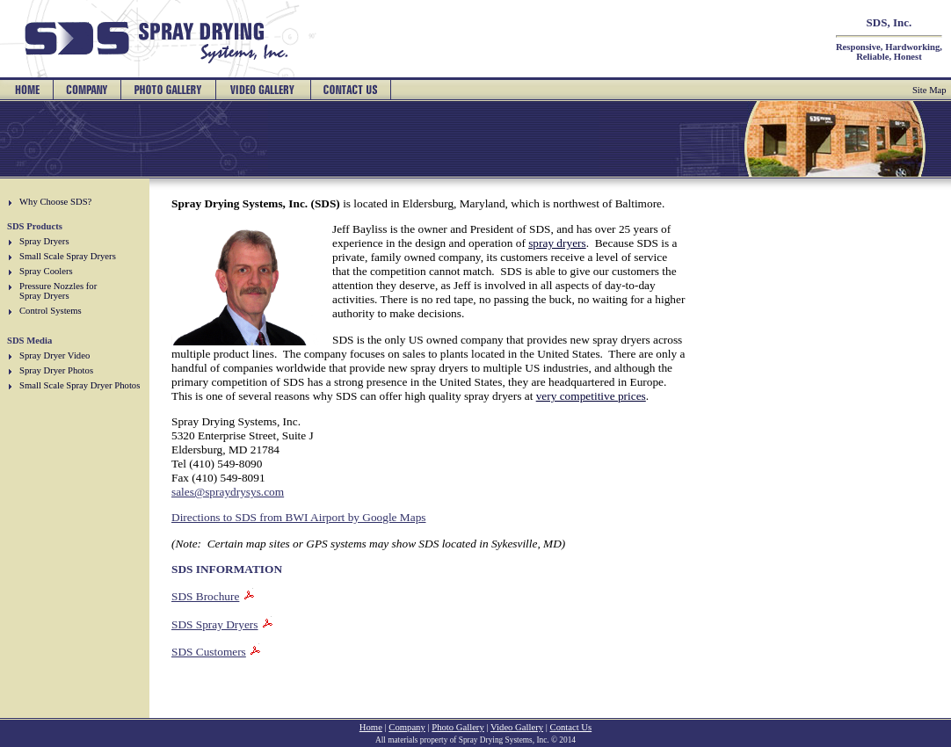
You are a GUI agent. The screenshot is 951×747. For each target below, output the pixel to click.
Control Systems (50, 310)
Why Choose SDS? (55, 202)
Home (370, 727)
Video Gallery (516, 727)
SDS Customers (208, 651)
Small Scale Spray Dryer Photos (79, 385)
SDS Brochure (205, 596)
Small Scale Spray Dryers (67, 256)
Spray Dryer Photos (56, 370)
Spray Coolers (46, 271)
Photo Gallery (458, 727)
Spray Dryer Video (54, 355)
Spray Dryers (44, 241)
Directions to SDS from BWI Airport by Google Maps (298, 517)
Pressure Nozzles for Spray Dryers (58, 291)
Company (406, 727)
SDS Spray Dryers (214, 624)
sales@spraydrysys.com (227, 491)
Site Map (929, 90)
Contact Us (571, 727)
